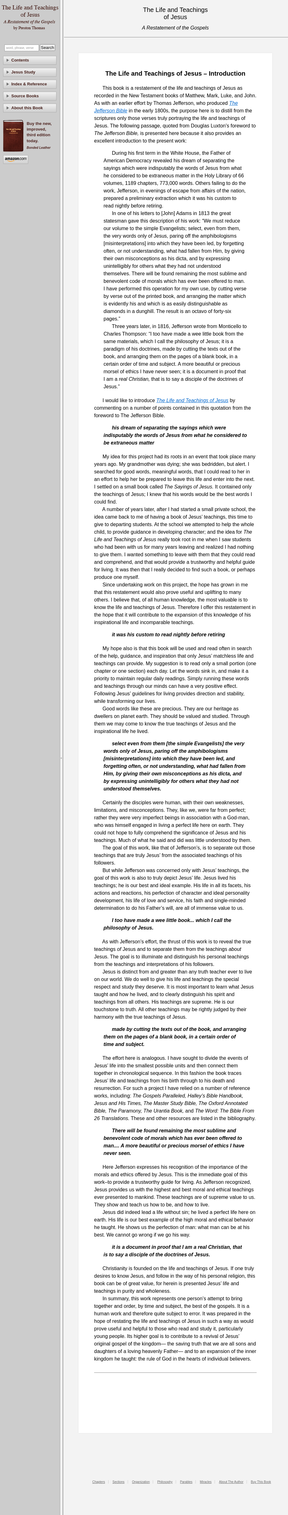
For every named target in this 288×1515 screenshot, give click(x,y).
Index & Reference (29, 84)
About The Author (231, 1482)
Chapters (98, 1482)
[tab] (29, 60)
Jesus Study (23, 72)
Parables (186, 1482)
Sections (119, 1482)
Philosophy (165, 1482)
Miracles (205, 1482)
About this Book (27, 107)
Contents (20, 60)
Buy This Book (261, 1482)
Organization (141, 1482)
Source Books (25, 96)
